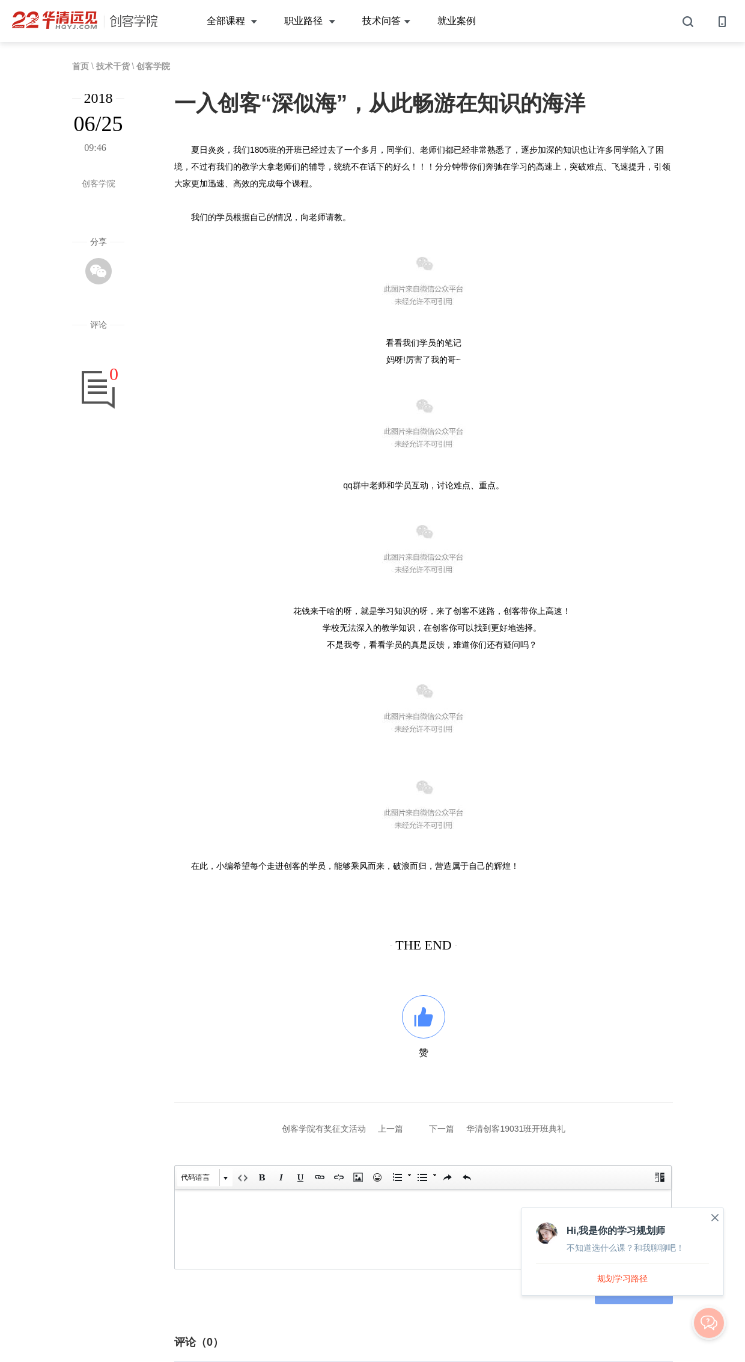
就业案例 (456, 21)
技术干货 (113, 66)
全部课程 (232, 21)
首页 (80, 66)
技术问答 (386, 21)
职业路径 (309, 21)
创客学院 (153, 66)
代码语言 (195, 1177)
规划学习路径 (622, 1278)
